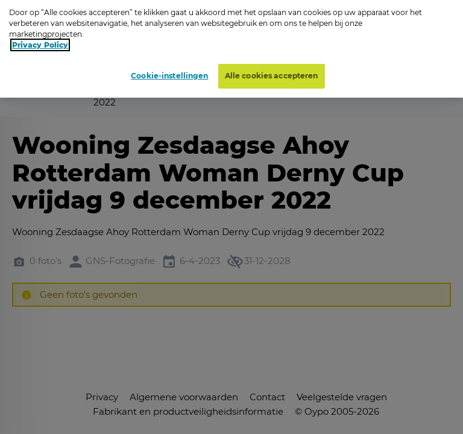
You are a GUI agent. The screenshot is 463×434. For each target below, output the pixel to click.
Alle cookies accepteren (271, 71)
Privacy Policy (40, 40)
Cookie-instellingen (169, 71)
